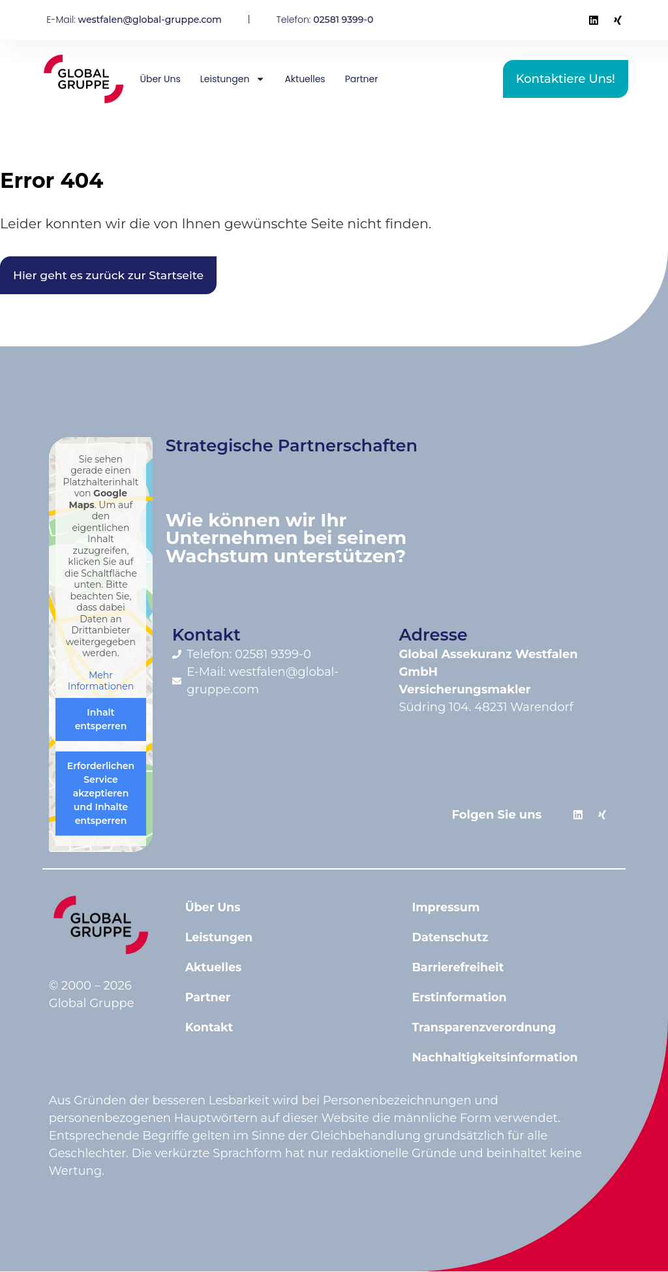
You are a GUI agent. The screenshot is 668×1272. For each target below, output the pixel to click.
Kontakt (209, 1028)
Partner (361, 78)
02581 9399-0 (343, 19)
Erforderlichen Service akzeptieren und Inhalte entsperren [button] (100, 794)
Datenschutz (451, 938)
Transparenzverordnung (486, 1028)
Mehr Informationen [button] (101, 682)
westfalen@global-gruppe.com (150, 19)
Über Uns (160, 78)
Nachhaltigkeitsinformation (497, 1058)
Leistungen (233, 79)
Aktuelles (304, 78)
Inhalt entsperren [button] (100, 720)
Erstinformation (460, 998)
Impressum (446, 908)
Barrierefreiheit (459, 968)
